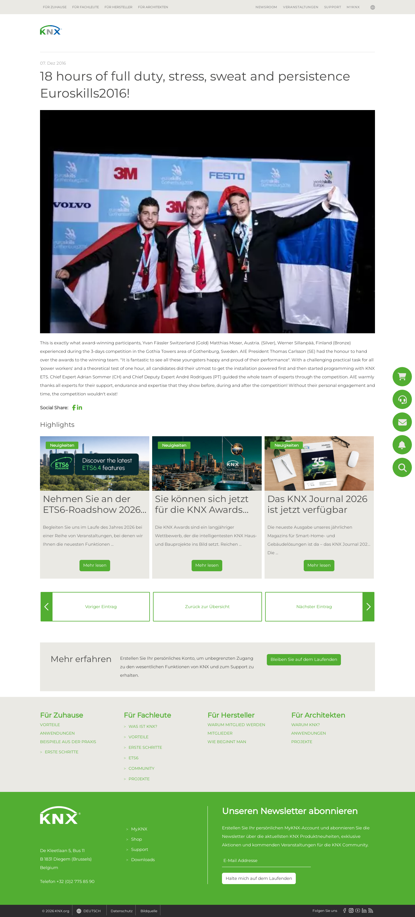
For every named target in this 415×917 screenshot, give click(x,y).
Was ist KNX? (143, 726)
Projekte (139, 778)
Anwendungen (57, 733)
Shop (136, 839)
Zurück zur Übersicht (207, 606)
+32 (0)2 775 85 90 (75, 881)
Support (332, 7)
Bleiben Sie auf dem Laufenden (304, 659)
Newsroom (266, 7)
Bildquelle (149, 911)
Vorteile (50, 724)
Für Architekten (153, 7)
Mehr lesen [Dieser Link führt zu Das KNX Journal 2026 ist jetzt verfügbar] (319, 565)
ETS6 (134, 757)
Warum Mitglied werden (236, 724)
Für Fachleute (85, 7)
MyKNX (353, 7)
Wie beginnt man (226, 741)
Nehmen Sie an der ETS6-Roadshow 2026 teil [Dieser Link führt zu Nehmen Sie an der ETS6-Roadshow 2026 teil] (92, 504)
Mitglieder (219, 733)
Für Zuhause (54, 7)
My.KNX (139, 829)
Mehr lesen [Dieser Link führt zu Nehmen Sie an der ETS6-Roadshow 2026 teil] (94, 565)
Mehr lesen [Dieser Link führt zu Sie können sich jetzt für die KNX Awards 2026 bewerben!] (207, 565)
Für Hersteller (118, 7)
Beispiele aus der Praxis (68, 741)
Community (141, 768)
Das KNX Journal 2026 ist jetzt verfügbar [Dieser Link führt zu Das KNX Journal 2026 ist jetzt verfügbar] (317, 504)
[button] (74, 407)
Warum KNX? (305, 724)
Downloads (143, 859)
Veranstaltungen (300, 7)
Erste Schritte (61, 751)
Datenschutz (122, 911)
